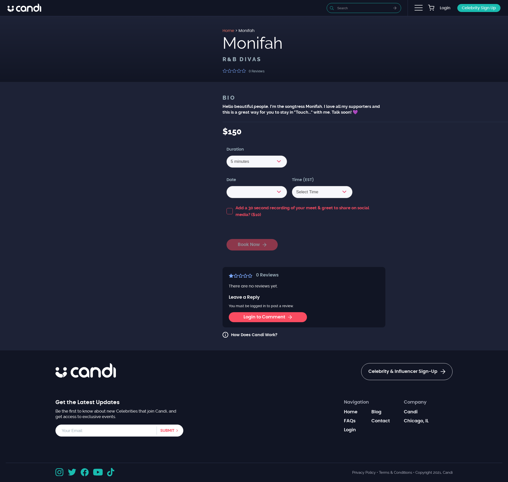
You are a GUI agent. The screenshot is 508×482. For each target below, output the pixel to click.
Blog (376, 412)
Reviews (256, 71)
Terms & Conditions (395, 472)
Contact (380, 421)
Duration (235, 149)
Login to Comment (268, 317)
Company (415, 402)
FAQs (350, 421)
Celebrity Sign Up (479, 8)
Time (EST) (303, 180)
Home (350, 412)
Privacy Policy (364, 472)
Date (231, 180)
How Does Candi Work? (254, 335)
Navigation (356, 402)
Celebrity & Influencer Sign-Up (406, 371)
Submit (167, 430)
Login (445, 8)
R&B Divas (242, 59)
